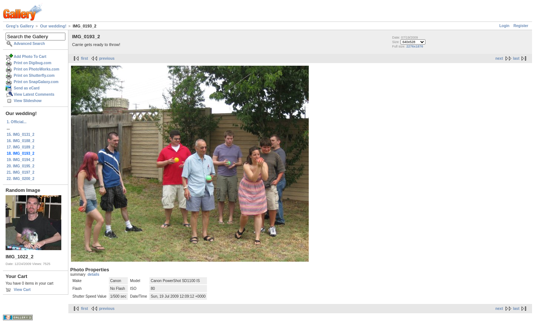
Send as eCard (26, 88)
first (84, 58)
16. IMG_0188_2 (21, 141)
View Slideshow (28, 101)
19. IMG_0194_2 (21, 160)
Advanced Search (29, 44)
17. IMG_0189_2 (21, 147)
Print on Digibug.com (32, 63)
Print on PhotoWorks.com (36, 69)
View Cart (22, 290)
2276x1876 (414, 46)
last (516, 58)
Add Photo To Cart (30, 57)
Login (504, 26)
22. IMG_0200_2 (21, 179)
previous (107, 58)
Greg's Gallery (20, 26)
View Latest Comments (34, 94)
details (94, 274)
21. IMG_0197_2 (21, 172)
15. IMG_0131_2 (21, 134)
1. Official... (16, 122)
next (499, 58)
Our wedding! (53, 26)
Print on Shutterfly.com (34, 75)
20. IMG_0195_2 (21, 166)
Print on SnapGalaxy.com (36, 82)
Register (520, 26)
